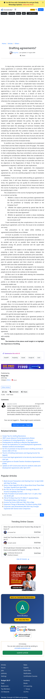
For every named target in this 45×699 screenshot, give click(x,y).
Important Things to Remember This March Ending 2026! (22, 504)
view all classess (23, 559)
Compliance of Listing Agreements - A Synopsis (17, 440)
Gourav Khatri (12, 404)
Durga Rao (15, 52)
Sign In (41, 9)
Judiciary (4, 673)
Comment (14, 392)
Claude (23, 357)
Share (22, 55)
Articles (3, 665)
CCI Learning (28, 686)
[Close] (43, 2)
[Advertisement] (22, 28)
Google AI (31, 357)
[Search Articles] (20, 515)
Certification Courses (30, 676)
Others (9, 380)
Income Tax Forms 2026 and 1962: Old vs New (19, 502)
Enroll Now (37, 532)
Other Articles (6, 387)
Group (27, 689)
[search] (42, 515)
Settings (3, 676)
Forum (3, 668)
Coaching (11, 13)
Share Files (27, 670)
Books (18, 13)
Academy (4, 13)
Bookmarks (5, 686)
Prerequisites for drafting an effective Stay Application (20, 442)
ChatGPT (6, 357)
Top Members (5, 689)
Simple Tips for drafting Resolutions (14, 436)
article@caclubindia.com (22, 648)
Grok (39, 357)
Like (4, 392)
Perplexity (15, 357)
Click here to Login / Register (22, 425)
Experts (26, 668)
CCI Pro (26, 692)
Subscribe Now (22, 620)
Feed (2, 683)
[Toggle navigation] (15, 10)
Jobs (24, 13)
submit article (22, 652)
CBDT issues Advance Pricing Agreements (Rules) (18, 438)
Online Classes (23, 521)
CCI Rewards (5, 692)
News (25, 665)
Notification (27, 673)
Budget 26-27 (5, 680)
